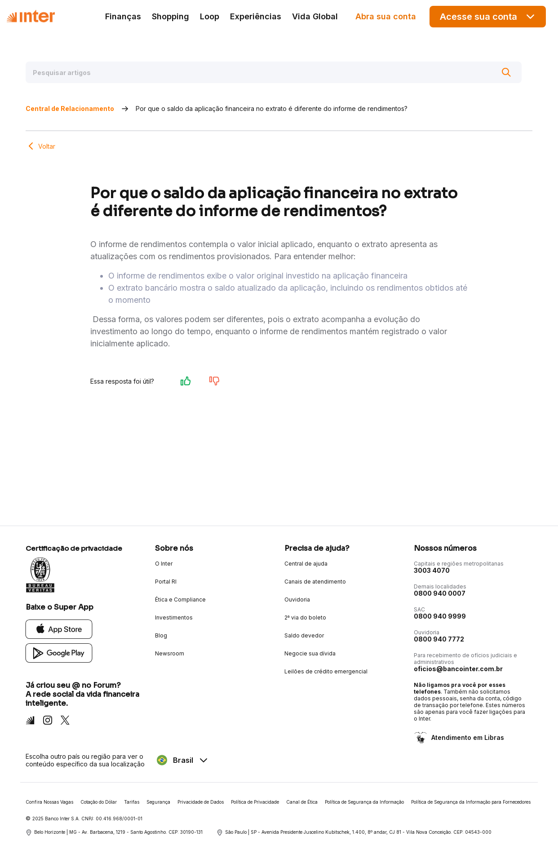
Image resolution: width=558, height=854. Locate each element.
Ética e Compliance (180, 599)
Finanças (123, 16)
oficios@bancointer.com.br (458, 669)
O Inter (164, 563)
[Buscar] (506, 72)
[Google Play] (59, 652)
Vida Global (315, 16)
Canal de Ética (302, 802)
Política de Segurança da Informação (364, 802)
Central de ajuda (306, 563)
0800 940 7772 (439, 639)
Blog (161, 635)
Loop (209, 16)
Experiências (255, 16)
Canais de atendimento (315, 581)
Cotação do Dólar (98, 802)
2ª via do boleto (305, 617)
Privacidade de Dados (200, 802)
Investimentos (174, 617)
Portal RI (166, 581)
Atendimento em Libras (467, 737)
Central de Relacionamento (70, 108)
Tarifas (131, 802)
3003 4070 (432, 570)
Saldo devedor (304, 635)
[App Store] (59, 628)
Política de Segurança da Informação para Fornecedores (471, 802)
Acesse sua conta (488, 16)
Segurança (158, 802)
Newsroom (169, 653)
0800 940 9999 (440, 616)
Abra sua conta (385, 16)
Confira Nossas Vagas (49, 802)
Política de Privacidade (255, 802)
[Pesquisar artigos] (274, 72)
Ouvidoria (297, 599)
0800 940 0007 (439, 593)
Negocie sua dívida (310, 653)
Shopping (170, 16)
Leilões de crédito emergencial (326, 671)
